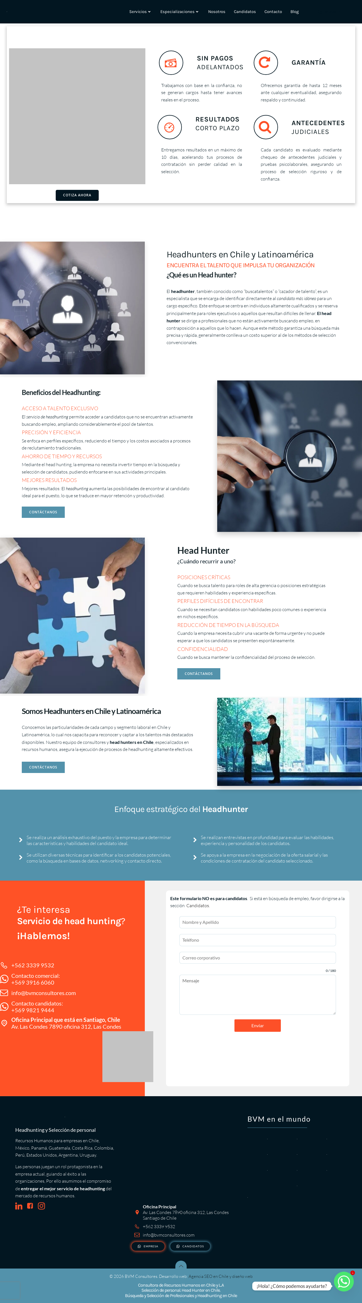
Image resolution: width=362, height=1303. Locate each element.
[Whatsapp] (344, 1286)
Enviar (257, 1025)
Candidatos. (198, 905)
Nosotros (216, 11)
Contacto (273, 11)
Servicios (140, 11)
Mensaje (257, 995)
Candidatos (245, 11)
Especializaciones (180, 11)
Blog (294, 11)
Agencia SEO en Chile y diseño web (221, 1276)
